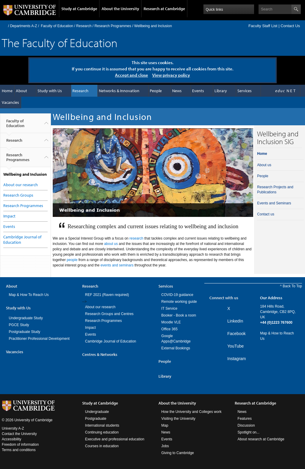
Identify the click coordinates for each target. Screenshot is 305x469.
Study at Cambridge (79, 8)
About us (264, 165)
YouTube (235, 346)
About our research (20, 184)
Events (198, 90)
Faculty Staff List (262, 26)
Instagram (236, 358)
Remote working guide (179, 302)
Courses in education (102, 446)
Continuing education (102, 432)
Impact (9, 216)
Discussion (246, 425)
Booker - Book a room (178, 315)
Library (220, 90)
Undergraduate (97, 412)
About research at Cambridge (261, 439)
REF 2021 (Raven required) (107, 295)
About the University (120, 8)
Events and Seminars (274, 203)
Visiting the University (178, 418)
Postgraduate (95, 418)
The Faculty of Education (59, 42)
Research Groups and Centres (109, 314)
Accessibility (11, 439)
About (21, 90)
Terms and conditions (18, 450)
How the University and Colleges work (191, 412)
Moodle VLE (171, 322)
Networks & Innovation (119, 90)
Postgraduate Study (24, 332)
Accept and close (131, 75)
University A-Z (13, 428)
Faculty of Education (57, 26)
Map (164, 425)
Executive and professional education (114, 439)
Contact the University (19, 434)
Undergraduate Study (26, 318)
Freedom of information (20, 444)
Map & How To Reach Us (29, 295)
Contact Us (290, 26)
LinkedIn (235, 321)
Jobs (165, 446)
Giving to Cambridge (177, 453)
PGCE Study (19, 325)
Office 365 (169, 329)
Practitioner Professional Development (39, 339)
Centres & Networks (99, 354)
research (137, 238)
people (72, 260)
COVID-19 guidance (177, 295)
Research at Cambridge (164, 8)
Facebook (236, 333)
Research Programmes (112, 26)
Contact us (265, 214)
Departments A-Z (23, 26)
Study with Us (50, 90)
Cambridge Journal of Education (110, 341)
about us (111, 244)
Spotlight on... (248, 432)
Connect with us (223, 297)
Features (245, 418)
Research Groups (18, 195)
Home (4, 25)
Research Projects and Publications (275, 189)
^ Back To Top (291, 286)
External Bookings (175, 348)
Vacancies (10, 102)
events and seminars (116, 265)
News (177, 90)
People (156, 90)
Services (244, 90)
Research (83, 26)
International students (102, 425)
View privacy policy (171, 75)
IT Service (169, 308)
